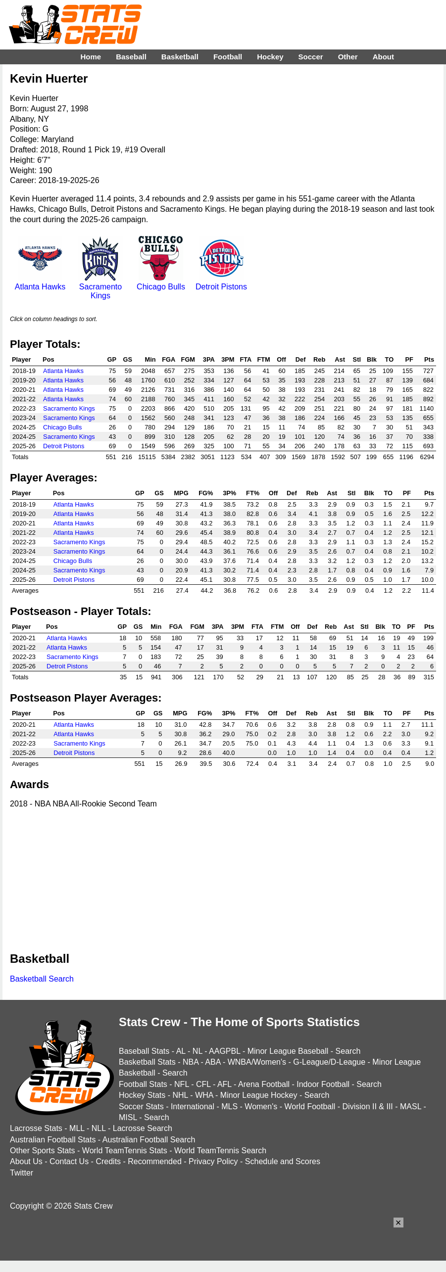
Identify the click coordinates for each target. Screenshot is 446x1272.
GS (128, 359)
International (192, 1106)
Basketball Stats (147, 1062)
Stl (357, 359)
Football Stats (143, 1084)
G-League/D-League (329, 1062)
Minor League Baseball (288, 1051)
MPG (181, 493)
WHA (204, 1095)
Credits (108, 1161)
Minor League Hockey (258, 1095)
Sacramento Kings (100, 287)
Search (348, 1051)
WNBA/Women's (257, 1062)
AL (181, 1051)
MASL (410, 1106)
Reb (319, 359)
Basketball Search (42, 979)
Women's (261, 1106)
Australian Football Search (149, 1139)
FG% (205, 493)
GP (112, 359)
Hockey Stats (142, 1095)
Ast (340, 359)
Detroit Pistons (221, 282)
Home (90, 56)
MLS (229, 1106)
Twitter (21, 1173)
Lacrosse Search (142, 1128)
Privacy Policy (213, 1161)
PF (409, 359)
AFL (224, 1084)
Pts (429, 359)
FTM (263, 359)
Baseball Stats (144, 1051)
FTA (245, 359)
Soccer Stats (141, 1106)
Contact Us (69, 1161)
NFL (181, 1084)
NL (197, 1051)
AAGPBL (224, 1051)
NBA (190, 1062)
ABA (212, 1062)
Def (301, 359)
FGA (168, 359)
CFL (203, 1084)
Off (281, 359)
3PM (227, 359)
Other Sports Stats (42, 1150)
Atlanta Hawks (40, 282)
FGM (188, 359)
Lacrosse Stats (36, 1128)
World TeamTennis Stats (124, 1150)
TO (389, 359)
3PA (209, 359)
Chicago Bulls (161, 282)
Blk (372, 359)
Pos (48, 359)
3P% (229, 493)
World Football (309, 1106)
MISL (128, 1117)
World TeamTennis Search (220, 1150)
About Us (26, 1161)
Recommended (155, 1161)
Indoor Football (323, 1084)
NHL (180, 1095)
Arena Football (264, 1084)
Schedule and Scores (282, 1161)
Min (150, 359)
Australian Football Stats (53, 1139)
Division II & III (368, 1106)
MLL (77, 1128)
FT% (252, 493)
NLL (99, 1128)
